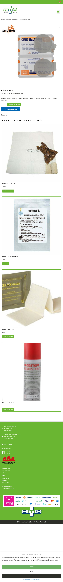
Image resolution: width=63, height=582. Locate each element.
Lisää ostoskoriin (14, 104)
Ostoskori (4, 473)
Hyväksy (31, 566)
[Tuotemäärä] (3, 104)
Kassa (3, 475)
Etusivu (3, 19)
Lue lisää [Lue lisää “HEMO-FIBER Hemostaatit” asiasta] (6, 264)
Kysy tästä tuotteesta (10, 109)
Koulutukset (5, 478)
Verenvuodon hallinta (17, 19)
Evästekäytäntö (26, 579)
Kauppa (8, 19)
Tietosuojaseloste (7, 486)
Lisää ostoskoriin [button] (8, 191)
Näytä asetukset (31, 576)
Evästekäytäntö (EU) (8, 488)
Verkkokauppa (6, 468)
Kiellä (31, 571)
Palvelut (4, 480)
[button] (60, 554)
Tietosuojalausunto (35, 579)
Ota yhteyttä (5, 483)
